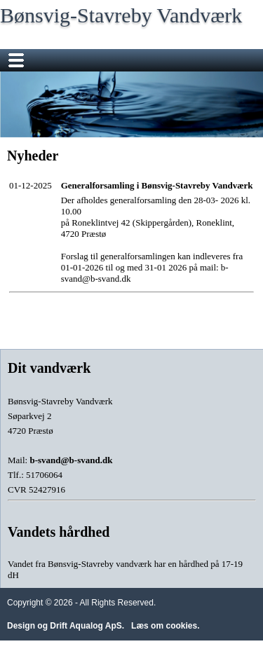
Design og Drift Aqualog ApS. (65, 626)
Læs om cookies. (165, 626)
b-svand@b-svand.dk (70, 460)
